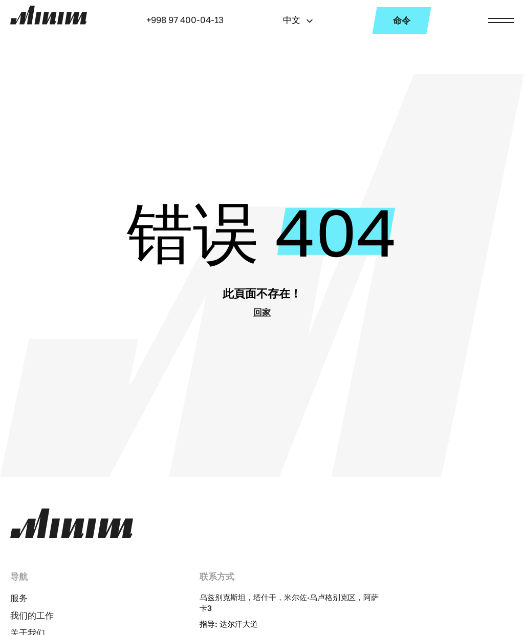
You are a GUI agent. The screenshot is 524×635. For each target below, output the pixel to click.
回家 (262, 312)
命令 (401, 20)
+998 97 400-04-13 (185, 19)
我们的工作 (32, 615)
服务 (19, 597)
